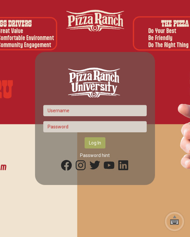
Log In (95, 142)
